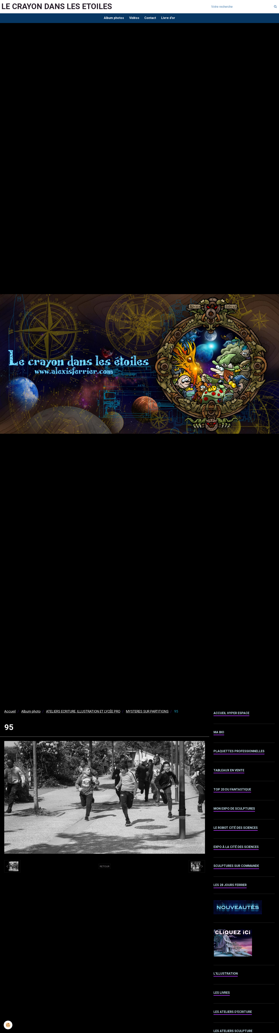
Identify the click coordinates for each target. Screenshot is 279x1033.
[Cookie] (8, 1025)
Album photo (30, 712)
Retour (104, 866)
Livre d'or (169, 18)
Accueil (10, 712)
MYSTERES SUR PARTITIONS (147, 712)
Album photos (113, 18)
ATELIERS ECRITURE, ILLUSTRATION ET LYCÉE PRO (83, 712)
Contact (150, 18)
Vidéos (134, 18)
